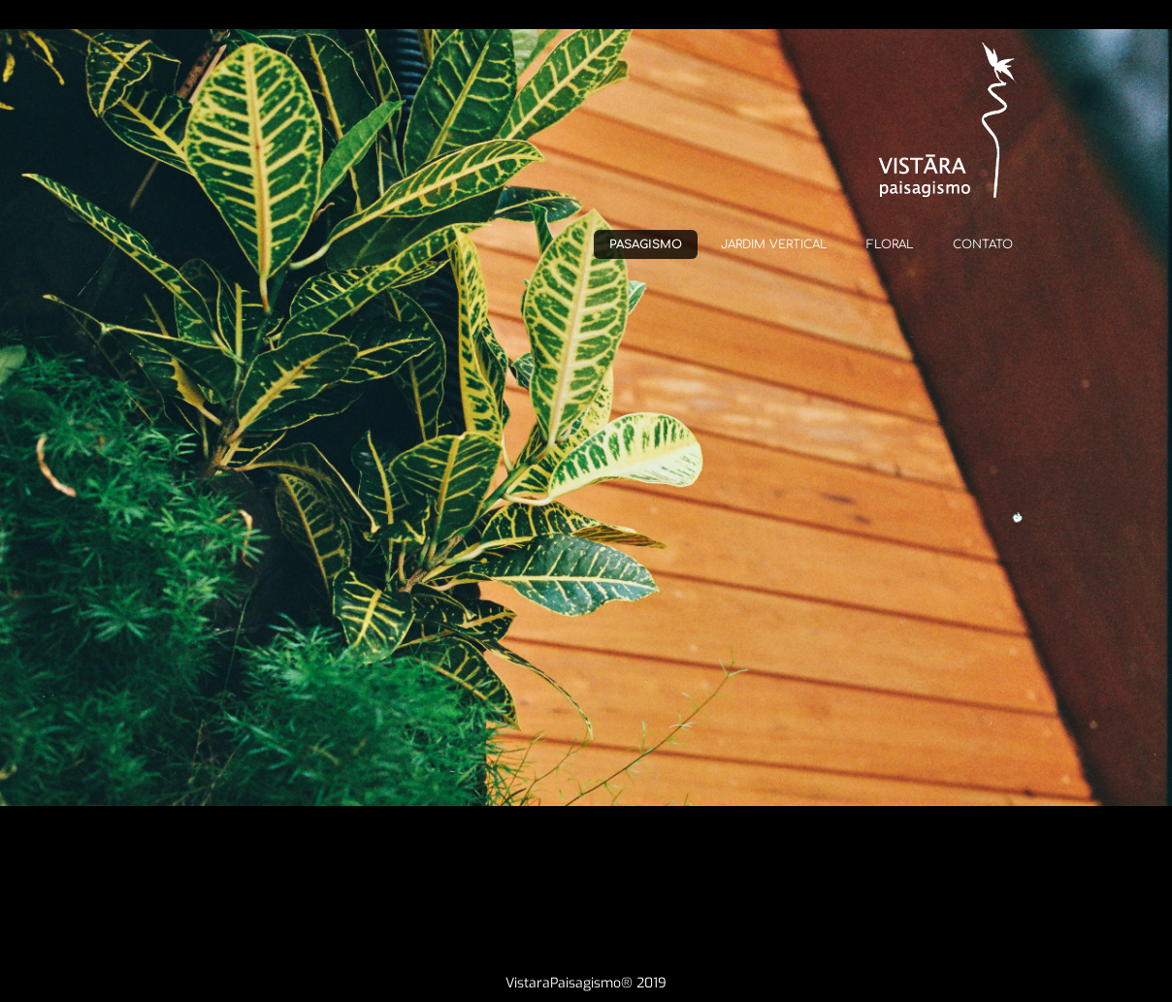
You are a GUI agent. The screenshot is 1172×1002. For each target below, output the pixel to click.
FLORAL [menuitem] (890, 244)
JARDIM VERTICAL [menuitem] (774, 244)
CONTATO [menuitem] (983, 244)
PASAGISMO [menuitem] (645, 244)
